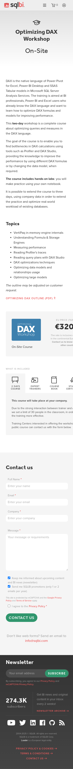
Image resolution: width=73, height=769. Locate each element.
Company (14, 511)
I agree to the (27, 606)
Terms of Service (24, 600)
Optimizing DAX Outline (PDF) (29, 298)
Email (12, 495)
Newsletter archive (51, 711)
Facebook (43, 722)
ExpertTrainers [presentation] (35, 382)
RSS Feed (62, 722)
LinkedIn (33, 722)
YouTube (12, 722)
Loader (24, 740)
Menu (44, 5)
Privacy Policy (37, 606)
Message (14, 530)
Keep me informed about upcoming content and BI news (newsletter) (36, 580)
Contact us (21, 617)
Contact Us (35, 758)
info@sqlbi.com (36, 641)
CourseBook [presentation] (54, 382)
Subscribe (57, 673)
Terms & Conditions (34, 753)
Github (52, 722)
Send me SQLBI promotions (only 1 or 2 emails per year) (33, 589)
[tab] (15, 383)
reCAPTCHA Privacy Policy (19, 684)
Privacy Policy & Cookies (35, 748)
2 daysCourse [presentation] (15, 382)
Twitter (23, 722)
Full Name (15, 479)
